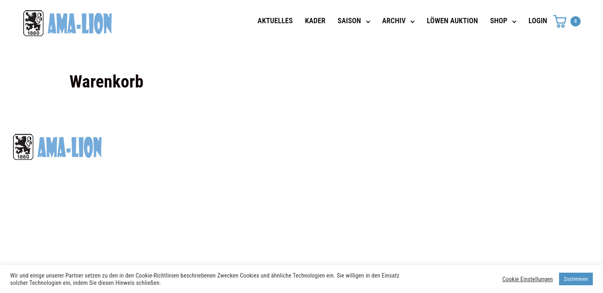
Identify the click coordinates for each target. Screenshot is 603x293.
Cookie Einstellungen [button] (527, 279)
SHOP (498, 20)
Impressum (423, 158)
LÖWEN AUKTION (452, 20)
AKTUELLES (275, 20)
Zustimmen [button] (576, 279)
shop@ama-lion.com (241, 158)
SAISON (349, 20)
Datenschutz (425, 143)
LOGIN (537, 20)
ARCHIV (394, 20)
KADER (315, 20)
